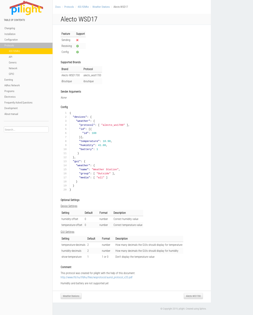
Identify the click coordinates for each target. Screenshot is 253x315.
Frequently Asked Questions (18, 102)
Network (13, 68)
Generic (13, 62)
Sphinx (202, 308)
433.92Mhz (14, 51)
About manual (11, 114)
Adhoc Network (12, 85)
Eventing (8, 79)
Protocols (9, 45)
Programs (9, 91)
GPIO (11, 74)
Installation (9, 34)
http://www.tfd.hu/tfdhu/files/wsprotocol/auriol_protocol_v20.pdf (96, 277)
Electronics (10, 96)
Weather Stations (101, 6)
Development (11, 108)
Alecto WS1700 (193, 296)
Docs (58, 6)
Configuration (11, 39)
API (10, 57)
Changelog (9, 28)
